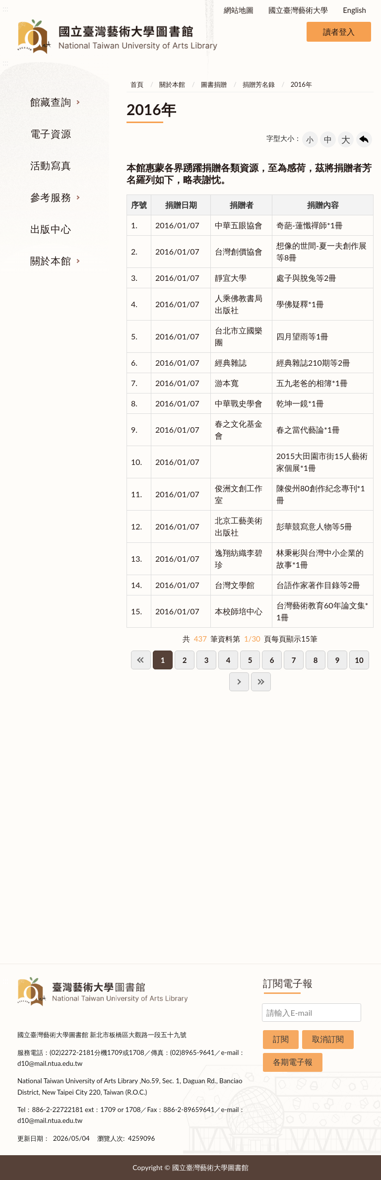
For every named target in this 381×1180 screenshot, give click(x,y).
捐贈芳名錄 (259, 84)
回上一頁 (364, 139)
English (354, 9)
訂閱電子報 (288, 983)
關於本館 (50, 260)
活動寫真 (50, 165)
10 (359, 660)
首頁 (136, 84)
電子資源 (50, 133)
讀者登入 (339, 31)
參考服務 (50, 197)
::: (5, 8)
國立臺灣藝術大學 (298, 9)
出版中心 (50, 229)
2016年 (301, 84)
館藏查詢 (50, 102)
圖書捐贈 (214, 84)
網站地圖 (239, 9)
